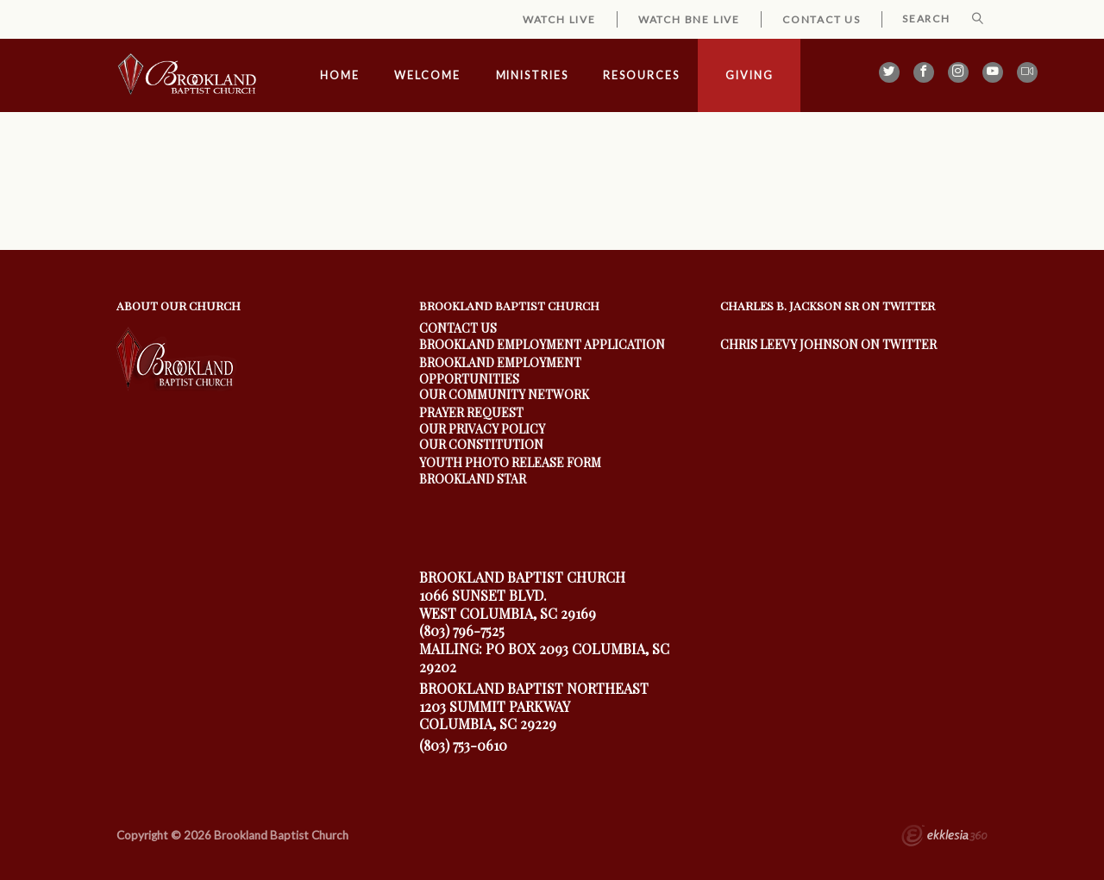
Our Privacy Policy (482, 429)
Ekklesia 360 (944, 838)
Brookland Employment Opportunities (500, 370)
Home (340, 75)
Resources (641, 75)
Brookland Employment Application (542, 344)
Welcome (427, 75)
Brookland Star (472, 479)
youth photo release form (510, 462)
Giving (749, 75)
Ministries (532, 75)
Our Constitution (481, 444)
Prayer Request (471, 412)
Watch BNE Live (689, 19)
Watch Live (559, 19)
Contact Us (821, 19)
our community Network (504, 394)
